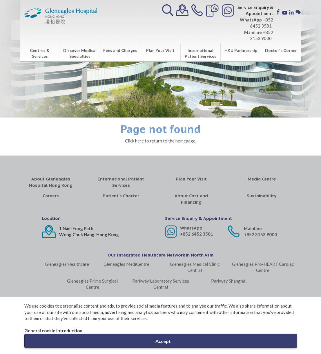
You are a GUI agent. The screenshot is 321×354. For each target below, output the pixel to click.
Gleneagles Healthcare (67, 264)
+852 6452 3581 (196, 233)
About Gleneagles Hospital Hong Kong (50, 182)
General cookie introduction (53, 330)
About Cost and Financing (191, 199)
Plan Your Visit (160, 50)
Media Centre (262, 179)
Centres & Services (40, 53)
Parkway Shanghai (228, 280)
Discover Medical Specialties (80, 53)
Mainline (253, 228)
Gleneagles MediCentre (126, 264)
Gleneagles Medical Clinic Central (195, 267)
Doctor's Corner (281, 50)
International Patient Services (200, 53)
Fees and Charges (120, 50)
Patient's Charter (121, 195)
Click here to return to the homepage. (160, 140)
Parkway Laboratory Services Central (160, 284)
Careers (51, 195)
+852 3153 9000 (260, 234)
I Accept (162, 341)
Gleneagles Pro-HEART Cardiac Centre (263, 267)
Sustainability (261, 195)
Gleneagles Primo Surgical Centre (92, 284)
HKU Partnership (240, 50)
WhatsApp (191, 228)
